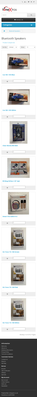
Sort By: (5, 47)
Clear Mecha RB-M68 (10, 146)
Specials (3, 375)
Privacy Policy (5, 352)
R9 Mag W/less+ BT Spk (11, 181)
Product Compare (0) (9, 42)
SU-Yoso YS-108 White (11, 323)
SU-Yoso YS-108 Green (11, 252)
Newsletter (4, 386)
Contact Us (4, 359)
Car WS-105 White (9, 110)
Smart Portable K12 (10, 216)
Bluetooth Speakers (14, 31)
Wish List (3, 384)
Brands (3, 369)
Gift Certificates (5, 371)
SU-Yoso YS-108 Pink (10, 287)
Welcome (4, 346)
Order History (5, 382)
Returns (3, 361)
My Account (4, 380)
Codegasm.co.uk (13, 393)
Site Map (3, 363)
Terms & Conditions (7, 354)
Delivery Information (7, 350)
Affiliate (3, 373)
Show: (22, 47)
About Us (4, 348)
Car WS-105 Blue (9, 75)
